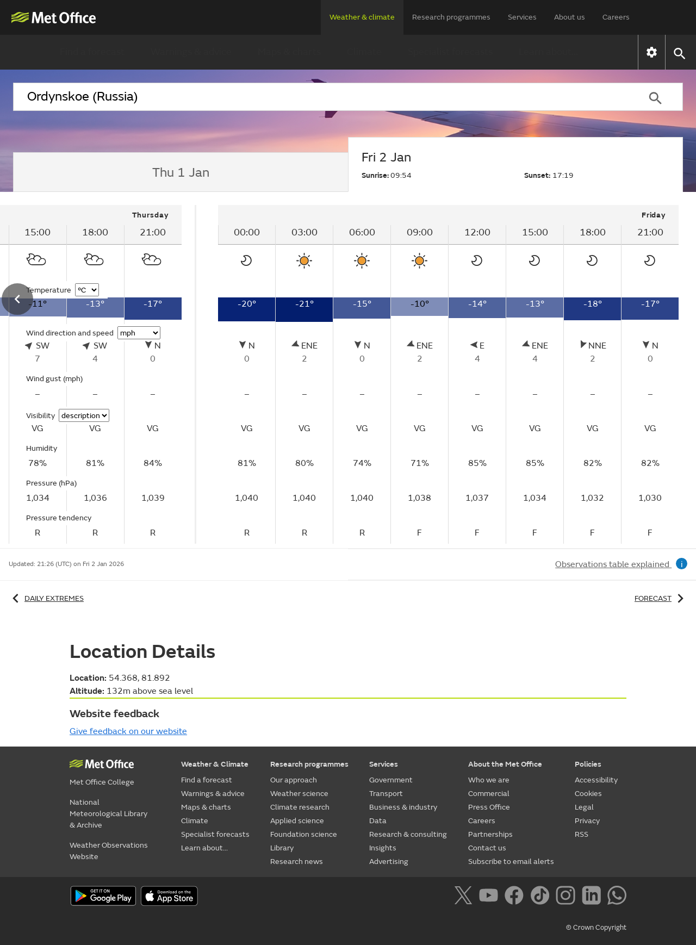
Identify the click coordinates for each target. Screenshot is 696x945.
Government (391, 780)
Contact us (487, 848)
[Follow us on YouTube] (490, 897)
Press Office (489, 807)
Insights (382, 848)
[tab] (180, 172)
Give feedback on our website (128, 731)
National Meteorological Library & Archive (108, 814)
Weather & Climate (214, 764)
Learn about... (548, 52)
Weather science (299, 793)
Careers (616, 17)
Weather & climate (362, 17)
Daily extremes (46, 598)
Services (522, 17)
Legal (584, 807)
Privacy (587, 820)
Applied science (297, 820)
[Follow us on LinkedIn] (593, 897)
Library (282, 848)
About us (569, 17)
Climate (364, 52)
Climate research (300, 807)
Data (378, 820)
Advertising (388, 861)
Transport (386, 793)
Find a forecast (92, 52)
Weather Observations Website (109, 851)
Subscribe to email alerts (511, 861)
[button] (679, 52)
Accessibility (596, 780)
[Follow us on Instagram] (567, 897)
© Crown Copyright (596, 927)
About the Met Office (505, 764)
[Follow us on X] (465, 897)
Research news (296, 861)
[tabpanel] (448, 374)
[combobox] (320, 96)
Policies (588, 764)
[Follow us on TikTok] (542, 897)
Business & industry (403, 807)
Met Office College (102, 782)
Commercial (488, 793)
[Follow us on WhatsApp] (616, 897)
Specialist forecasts (450, 52)
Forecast (661, 598)
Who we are (488, 780)
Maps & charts (289, 52)
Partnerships (490, 834)
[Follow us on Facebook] (516, 897)
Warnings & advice (191, 52)
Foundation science (303, 834)
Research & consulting (408, 834)
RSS (581, 834)
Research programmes (451, 17)
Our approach (293, 780)
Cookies (588, 793)
